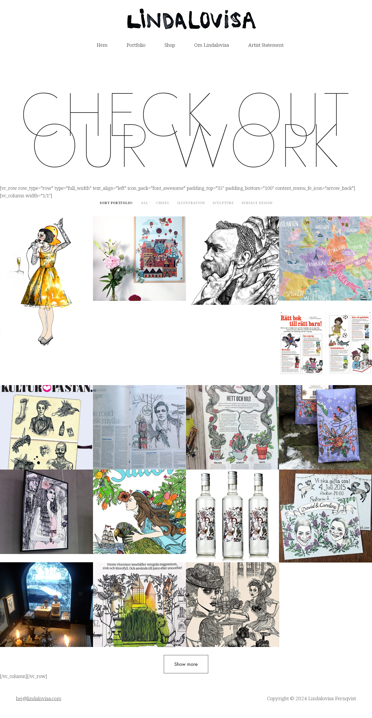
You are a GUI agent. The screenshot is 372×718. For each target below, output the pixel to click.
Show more (186, 664)
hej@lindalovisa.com (38, 698)
